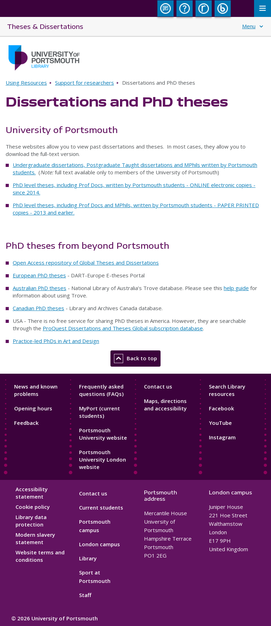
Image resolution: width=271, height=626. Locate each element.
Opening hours (33, 408)
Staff (85, 594)
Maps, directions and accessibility (165, 404)
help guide (236, 287)
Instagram (222, 437)
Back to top (135, 358)
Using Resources (26, 82)
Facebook (221, 408)
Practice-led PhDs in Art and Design (56, 340)
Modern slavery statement (35, 538)
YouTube (220, 422)
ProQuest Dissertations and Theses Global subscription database (123, 328)
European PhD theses (39, 275)
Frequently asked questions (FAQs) (101, 390)
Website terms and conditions (40, 556)
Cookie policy (33, 506)
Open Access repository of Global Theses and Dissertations (86, 262)
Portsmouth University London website (102, 459)
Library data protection (31, 520)
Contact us (158, 386)
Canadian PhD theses (38, 308)
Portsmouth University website (103, 434)
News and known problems (36, 390)
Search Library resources (227, 390)
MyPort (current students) (99, 412)
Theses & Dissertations (45, 26)
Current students (101, 507)
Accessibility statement (32, 493)
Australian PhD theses (39, 287)
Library (88, 558)
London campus (99, 544)
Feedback (26, 422)
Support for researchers (84, 82)
